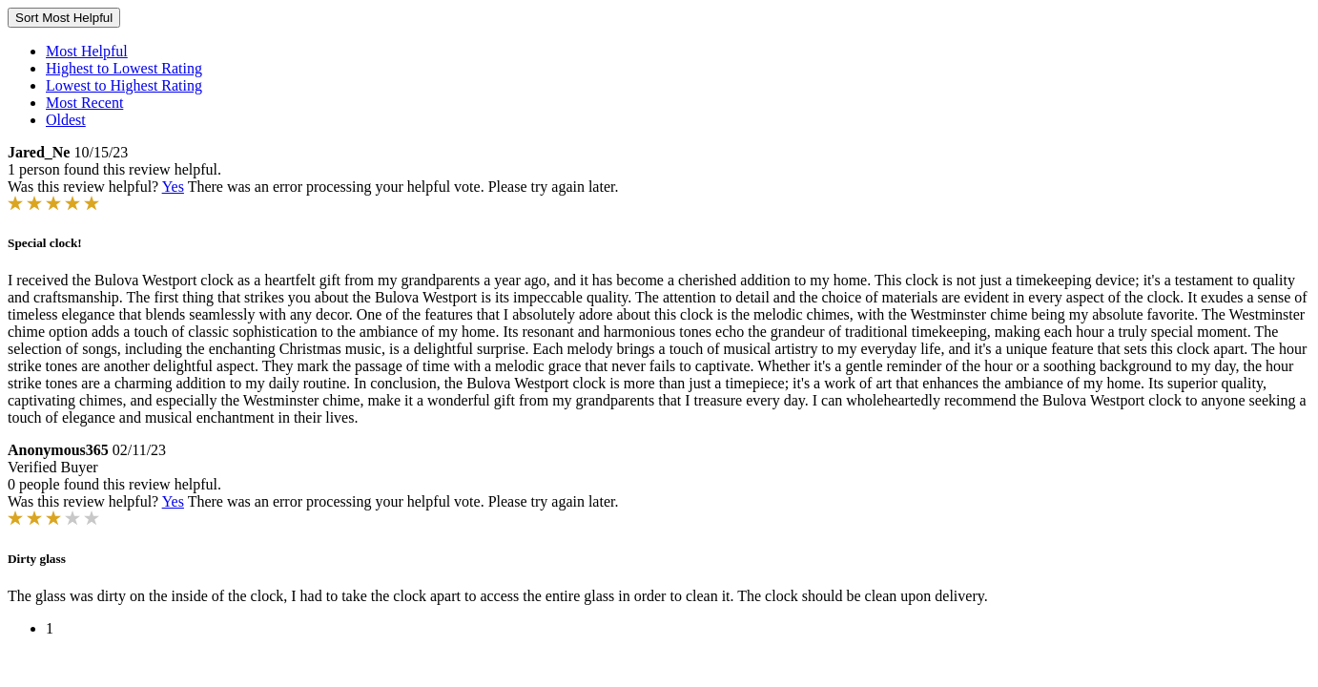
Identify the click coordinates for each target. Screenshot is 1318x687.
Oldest (66, 120)
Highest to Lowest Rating (124, 68)
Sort (64, 17)
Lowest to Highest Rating (124, 85)
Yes (173, 186)
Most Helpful (87, 51)
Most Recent (84, 102)
